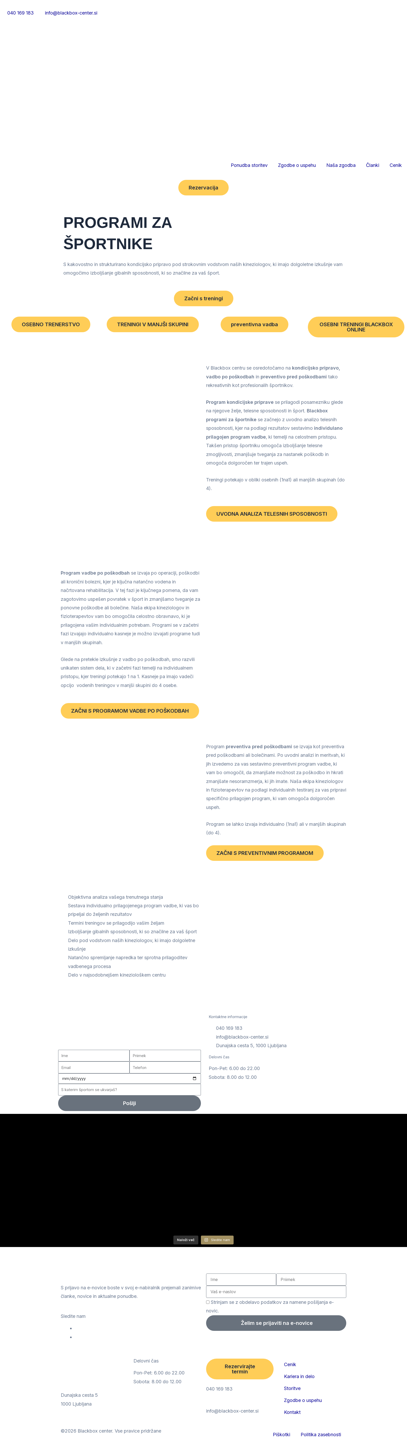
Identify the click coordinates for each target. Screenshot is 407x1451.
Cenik (396, 165)
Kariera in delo (299, 1376)
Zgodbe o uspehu (297, 165)
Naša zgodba (341, 165)
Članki (372, 165)
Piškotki (281, 1434)
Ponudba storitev (249, 165)
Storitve (292, 1388)
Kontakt (292, 1412)
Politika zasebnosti (321, 1434)
